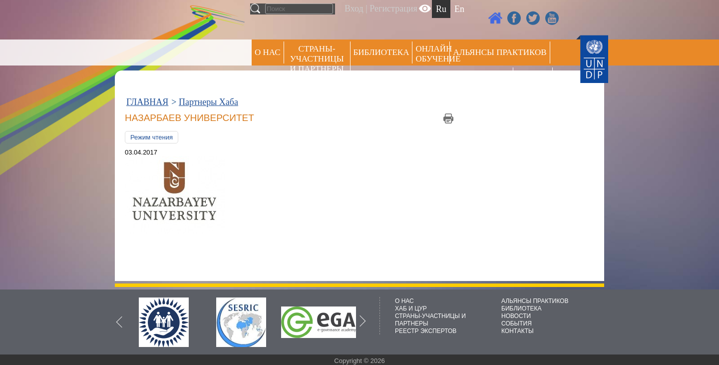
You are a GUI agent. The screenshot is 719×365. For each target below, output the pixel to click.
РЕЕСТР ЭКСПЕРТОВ (534, 80)
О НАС (268, 52)
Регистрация (393, 9)
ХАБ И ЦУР (411, 308)
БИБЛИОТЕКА (521, 308)
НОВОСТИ (516, 316)
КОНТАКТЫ (517, 331)
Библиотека (381, 52)
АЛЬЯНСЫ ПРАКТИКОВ (534, 301)
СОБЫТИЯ (516, 323)
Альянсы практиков (499, 52)
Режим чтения (151, 137)
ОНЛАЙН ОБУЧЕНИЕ (432, 54)
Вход (354, 9)
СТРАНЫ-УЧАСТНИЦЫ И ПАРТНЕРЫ (317, 59)
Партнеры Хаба (208, 102)
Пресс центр (481, 78)
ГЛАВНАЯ (147, 102)
